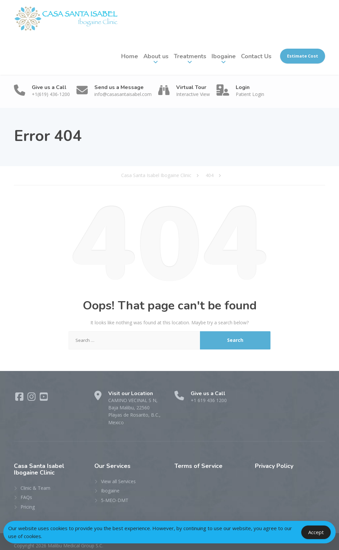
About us (156, 56)
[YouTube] (44, 398)
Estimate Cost (302, 56)
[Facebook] (20, 398)
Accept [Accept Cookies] (316, 532)
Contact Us (256, 56)
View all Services (118, 474)
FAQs (26, 490)
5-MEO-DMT (114, 492)
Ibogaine (224, 56)
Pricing (28, 499)
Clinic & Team (35, 480)
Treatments (190, 56)
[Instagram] (32, 398)
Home (129, 56)
